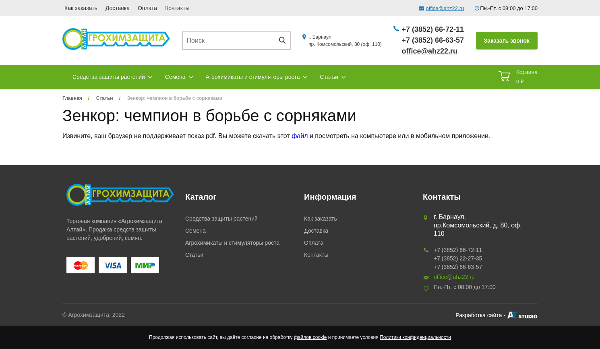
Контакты (177, 8)
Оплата (147, 8)
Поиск (285, 40)
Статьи (329, 77)
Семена (175, 77)
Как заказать (80, 8)
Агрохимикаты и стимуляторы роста (253, 77)
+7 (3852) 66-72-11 (432, 29)
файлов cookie (310, 337)
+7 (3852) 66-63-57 (432, 40)
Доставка (118, 8)
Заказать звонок (507, 40)
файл (300, 135)
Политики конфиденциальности (415, 337)
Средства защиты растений (108, 77)
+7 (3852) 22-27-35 (458, 258)
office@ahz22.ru (445, 8)
